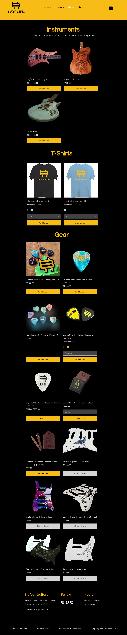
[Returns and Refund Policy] (70, 628)
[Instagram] (62, 602)
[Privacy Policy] (42, 629)
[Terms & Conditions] (18, 628)
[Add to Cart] (44, 88)
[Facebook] (67, 602)
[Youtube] (71, 602)
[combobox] (44, 216)
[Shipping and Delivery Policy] (104, 629)
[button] (47, 7)
